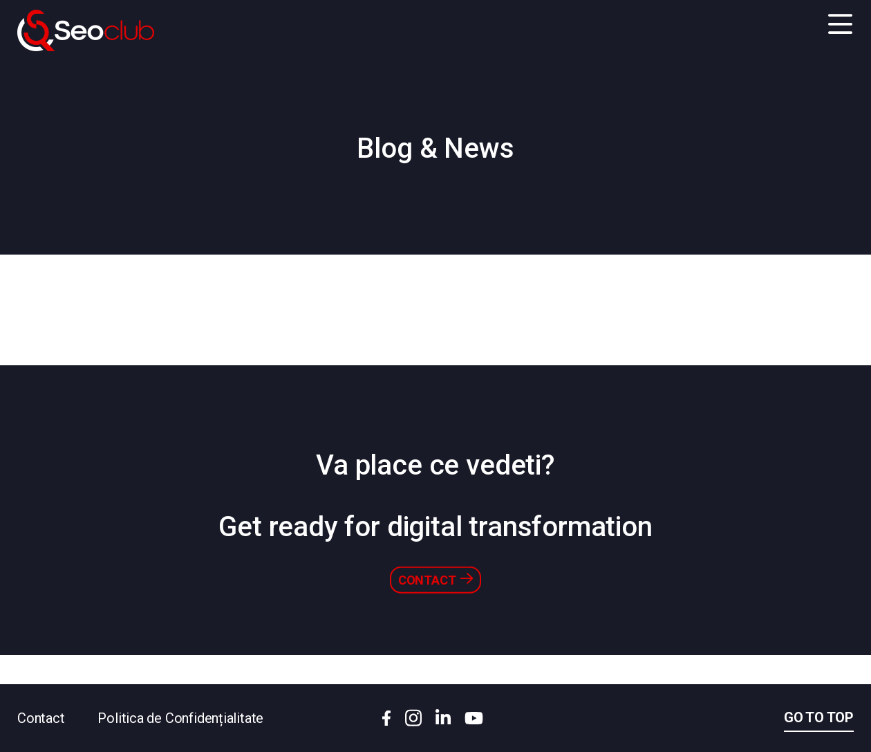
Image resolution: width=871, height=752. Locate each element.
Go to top (819, 717)
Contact (435, 607)
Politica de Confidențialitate (180, 718)
